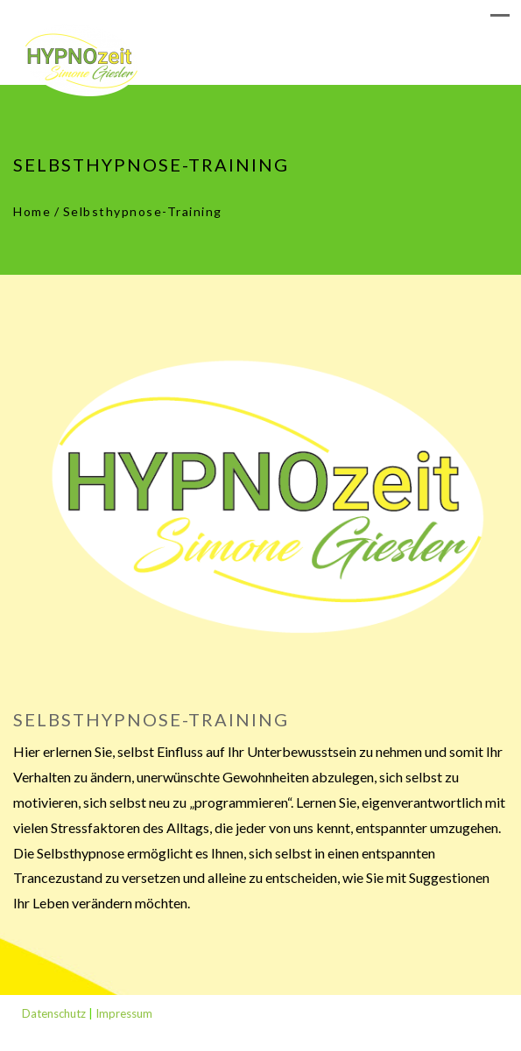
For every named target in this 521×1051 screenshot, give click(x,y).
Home (32, 211)
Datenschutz (59, 1013)
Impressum (129, 1013)
